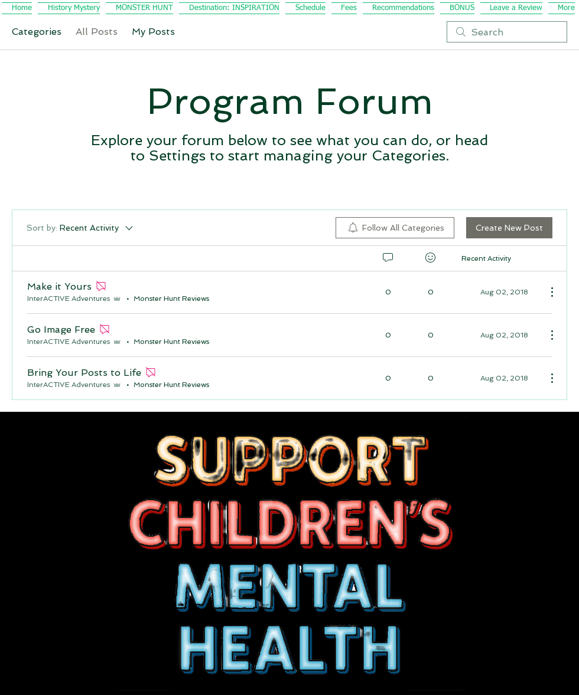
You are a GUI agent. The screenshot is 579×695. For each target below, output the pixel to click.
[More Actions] (546, 292)
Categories (36, 31)
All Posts (97, 31)
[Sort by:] (81, 228)
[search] (507, 31)
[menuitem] (395, 227)
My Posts (153, 31)
